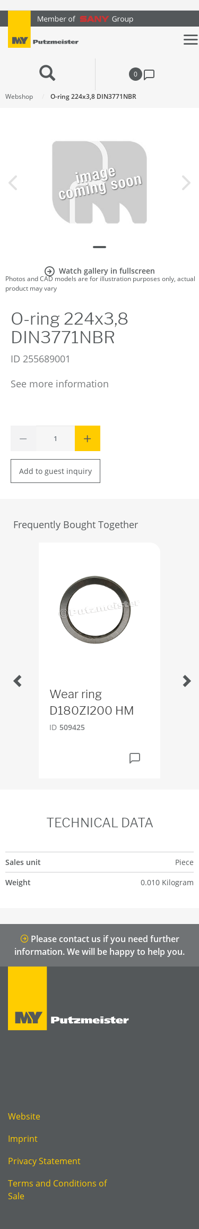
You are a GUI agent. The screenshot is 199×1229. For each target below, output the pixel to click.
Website (24, 1116)
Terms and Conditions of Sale (57, 1189)
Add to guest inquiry (55, 471)
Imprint (23, 1139)
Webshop (19, 96)
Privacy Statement (44, 1161)
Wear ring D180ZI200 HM (91, 702)
